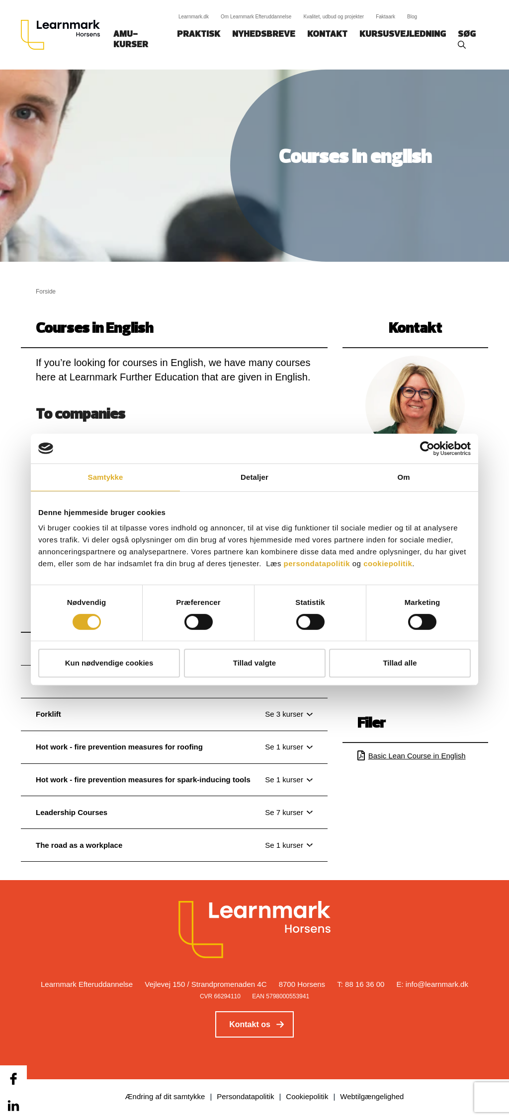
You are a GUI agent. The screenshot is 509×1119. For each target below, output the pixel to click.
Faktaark (385, 16)
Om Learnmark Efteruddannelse (256, 16)
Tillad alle (400, 663)
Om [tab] (403, 477)
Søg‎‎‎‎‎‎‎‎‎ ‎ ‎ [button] (468, 34)
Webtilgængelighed (372, 1096)
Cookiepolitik (307, 1096)
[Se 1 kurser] (288, 747)
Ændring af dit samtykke (165, 1096)
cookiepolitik (387, 563)
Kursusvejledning (402, 34)
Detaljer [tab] (254, 477)
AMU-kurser (130, 40)
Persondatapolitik (245, 1096)
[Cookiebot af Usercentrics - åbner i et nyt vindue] (427, 448)
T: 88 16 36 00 (360, 984)
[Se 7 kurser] (288, 812)
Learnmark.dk (193, 16)
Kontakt (327, 34)
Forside (46, 291)
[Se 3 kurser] (288, 714)
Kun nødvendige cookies (109, 663)
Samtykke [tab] (105, 477)
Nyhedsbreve (263, 34)
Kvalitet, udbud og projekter (333, 16)
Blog (412, 16)
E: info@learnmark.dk (432, 984)
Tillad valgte (254, 663)
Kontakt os (249, 1024)
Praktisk (198, 34)
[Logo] (64, 35)
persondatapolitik (317, 563)
